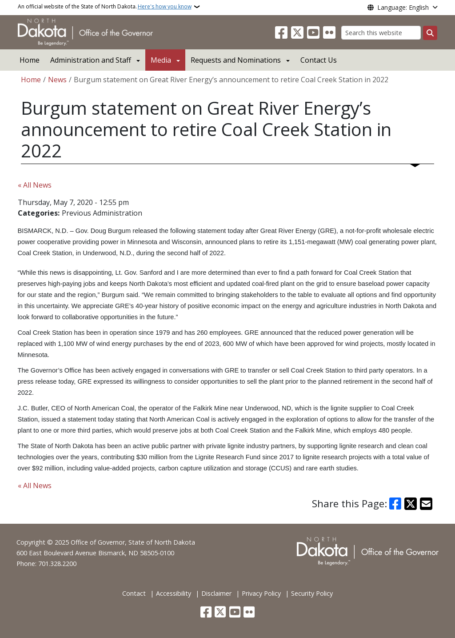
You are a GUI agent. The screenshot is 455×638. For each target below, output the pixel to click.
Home (30, 60)
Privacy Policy (261, 593)
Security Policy (312, 593)
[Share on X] (410, 504)
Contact (134, 593)
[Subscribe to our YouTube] (313, 32)
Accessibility (173, 593)
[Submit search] (430, 33)
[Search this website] (381, 33)
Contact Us (318, 60)
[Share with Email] (426, 504)
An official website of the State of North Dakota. (105, 7)
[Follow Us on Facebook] (281, 32)
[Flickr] (329, 32)
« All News (35, 185)
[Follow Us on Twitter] (297, 32)
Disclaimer (216, 593)
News (57, 79)
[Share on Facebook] (395, 504)
